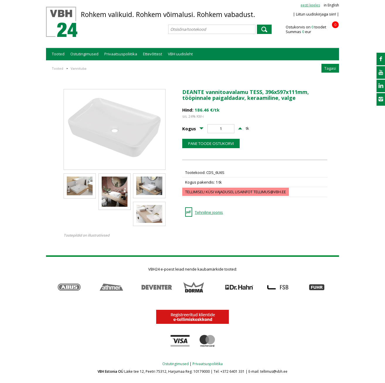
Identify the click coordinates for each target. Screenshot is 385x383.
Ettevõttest (152, 54)
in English (331, 5)
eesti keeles (310, 5)
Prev (49, 287)
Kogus (189, 128)
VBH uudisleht (180, 54)
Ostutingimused (84, 54)
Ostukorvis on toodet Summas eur (312, 29)
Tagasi (330, 68)
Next (336, 287)
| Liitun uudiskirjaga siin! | (316, 14)
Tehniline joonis (209, 212)
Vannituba (78, 68)
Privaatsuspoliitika (120, 54)
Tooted (58, 54)
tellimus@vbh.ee (269, 191)
